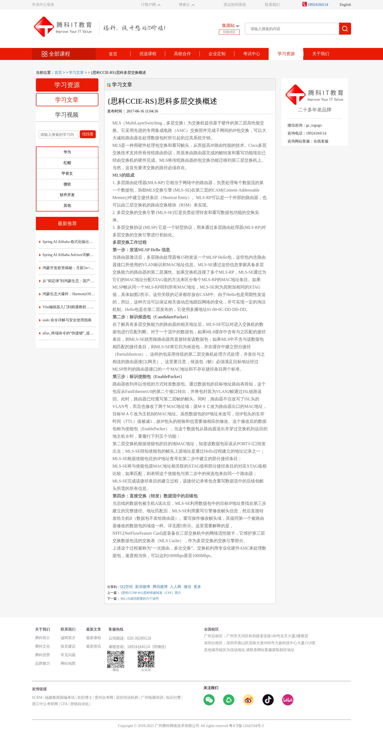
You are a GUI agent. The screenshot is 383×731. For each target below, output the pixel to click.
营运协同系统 (235, 5)
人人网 (175, 587)
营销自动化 (79, 704)
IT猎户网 (148, 5)
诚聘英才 (68, 638)
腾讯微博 (160, 587)
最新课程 (93, 638)
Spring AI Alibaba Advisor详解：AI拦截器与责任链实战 (67, 255)
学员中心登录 (43, 5)
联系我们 (272, 5)
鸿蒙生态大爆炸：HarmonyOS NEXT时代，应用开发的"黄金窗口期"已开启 (67, 294)
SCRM (37, 698)
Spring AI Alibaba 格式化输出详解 (67, 242)
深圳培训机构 (127, 698)
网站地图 (68, 663)
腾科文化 (42, 646)
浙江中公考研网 (45, 704)
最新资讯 (93, 646)
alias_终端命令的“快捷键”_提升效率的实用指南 (67, 333)
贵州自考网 (104, 698)
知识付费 (173, 698)
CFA (64, 704)
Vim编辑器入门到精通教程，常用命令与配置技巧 (67, 307)
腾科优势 (42, 655)
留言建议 (68, 646)
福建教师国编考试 (60, 698)
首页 (113, 54)
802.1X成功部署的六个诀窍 (140, 598)
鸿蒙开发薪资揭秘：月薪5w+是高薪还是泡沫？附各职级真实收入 (67, 268)
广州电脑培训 (152, 698)
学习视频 (66, 114)
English (345, 5)
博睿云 (184, 5)
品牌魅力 (42, 663)
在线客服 (321, 141)
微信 (187, 587)
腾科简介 (42, 638)
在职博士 (84, 698)
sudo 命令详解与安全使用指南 (65, 320)
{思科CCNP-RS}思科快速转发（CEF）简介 (151, 593)
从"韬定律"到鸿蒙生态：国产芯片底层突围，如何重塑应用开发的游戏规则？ (67, 281)
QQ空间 (126, 587)
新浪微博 (142, 587)
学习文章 (76, 73)
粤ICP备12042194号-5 (246, 726)
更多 (197, 587)
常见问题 (68, 655)
